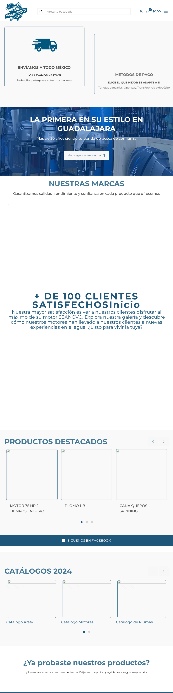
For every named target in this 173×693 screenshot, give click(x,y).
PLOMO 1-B (75, 505)
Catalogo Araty (19, 621)
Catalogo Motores (77, 621)
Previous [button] (6, 375)
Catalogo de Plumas (134, 621)
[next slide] (164, 441)
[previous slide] (153, 441)
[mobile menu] (166, 11)
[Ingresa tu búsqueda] (84, 11)
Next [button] (166, 375)
